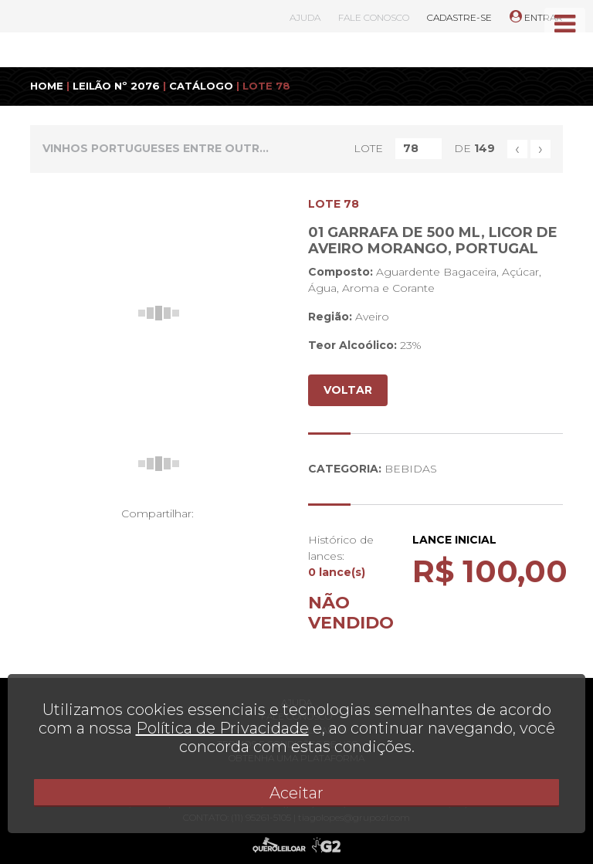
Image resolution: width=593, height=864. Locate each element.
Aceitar (296, 793)
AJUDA (305, 17)
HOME (46, 86)
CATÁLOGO (201, 86)
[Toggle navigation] (564, 24)
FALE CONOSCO (373, 17)
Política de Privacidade (222, 728)
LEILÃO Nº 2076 (116, 86)
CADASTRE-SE (459, 17)
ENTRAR (536, 17)
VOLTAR (348, 390)
